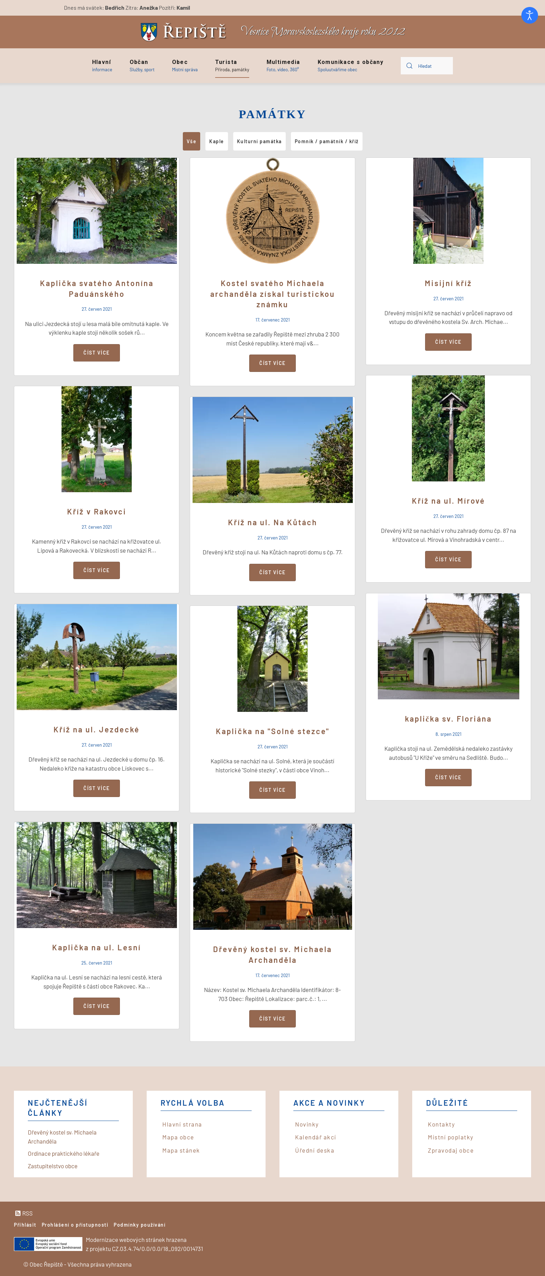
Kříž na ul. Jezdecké (97, 729)
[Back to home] (185, 32)
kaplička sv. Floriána (448, 718)
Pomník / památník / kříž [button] (327, 141)
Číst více (96, 353)
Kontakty (441, 1124)
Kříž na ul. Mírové (448, 500)
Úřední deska (314, 1150)
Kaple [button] (216, 141)
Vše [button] (192, 141)
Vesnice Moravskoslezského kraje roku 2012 (323, 32)
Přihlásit (25, 1225)
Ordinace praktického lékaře (63, 1153)
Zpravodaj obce (451, 1150)
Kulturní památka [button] (259, 141)
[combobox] (427, 65)
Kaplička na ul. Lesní (96, 947)
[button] (102, 65)
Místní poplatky (451, 1136)
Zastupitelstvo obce (53, 1165)
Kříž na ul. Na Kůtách (272, 522)
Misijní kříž (448, 282)
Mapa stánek (181, 1150)
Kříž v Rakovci (97, 511)
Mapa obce (178, 1136)
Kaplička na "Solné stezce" (273, 730)
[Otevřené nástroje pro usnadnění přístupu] (529, 15)
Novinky (307, 1124)
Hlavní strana (182, 1124)
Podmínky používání (139, 1225)
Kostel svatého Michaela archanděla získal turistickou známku (272, 293)
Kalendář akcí (315, 1136)
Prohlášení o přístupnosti (75, 1225)
